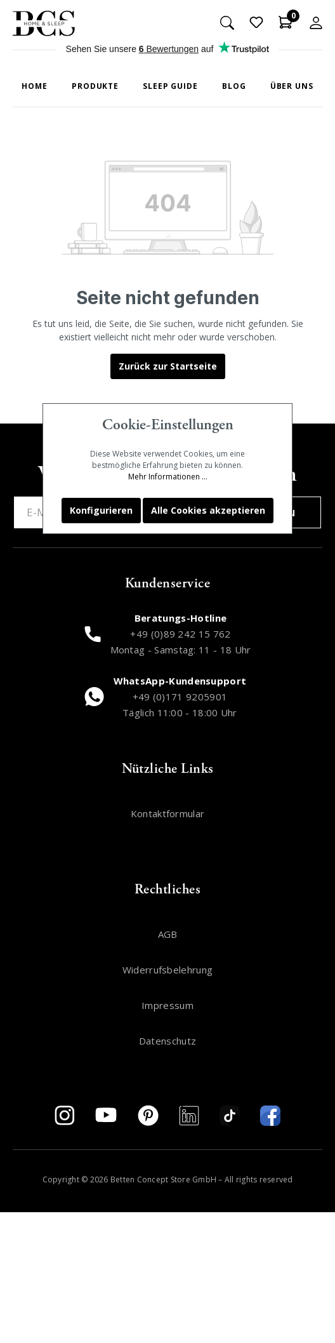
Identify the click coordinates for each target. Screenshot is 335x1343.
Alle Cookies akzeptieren (208, 510)
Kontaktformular (168, 813)
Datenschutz (167, 1040)
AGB (168, 934)
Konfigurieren (101, 510)
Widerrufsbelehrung (167, 969)
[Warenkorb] (285, 22)
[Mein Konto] (316, 22)
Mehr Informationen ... (167, 476)
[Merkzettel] (256, 22)
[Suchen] (227, 22)
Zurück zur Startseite (168, 366)
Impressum (167, 1005)
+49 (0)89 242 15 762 (180, 633)
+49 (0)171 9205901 (180, 696)
